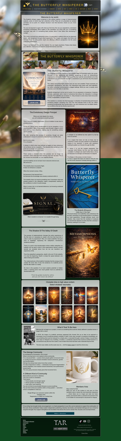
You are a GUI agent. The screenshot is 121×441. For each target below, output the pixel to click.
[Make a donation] (60, 413)
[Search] (30, 6)
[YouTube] (84, 421)
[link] (24, 5)
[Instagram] (88, 421)
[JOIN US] (34, 102)
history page (71, 345)
